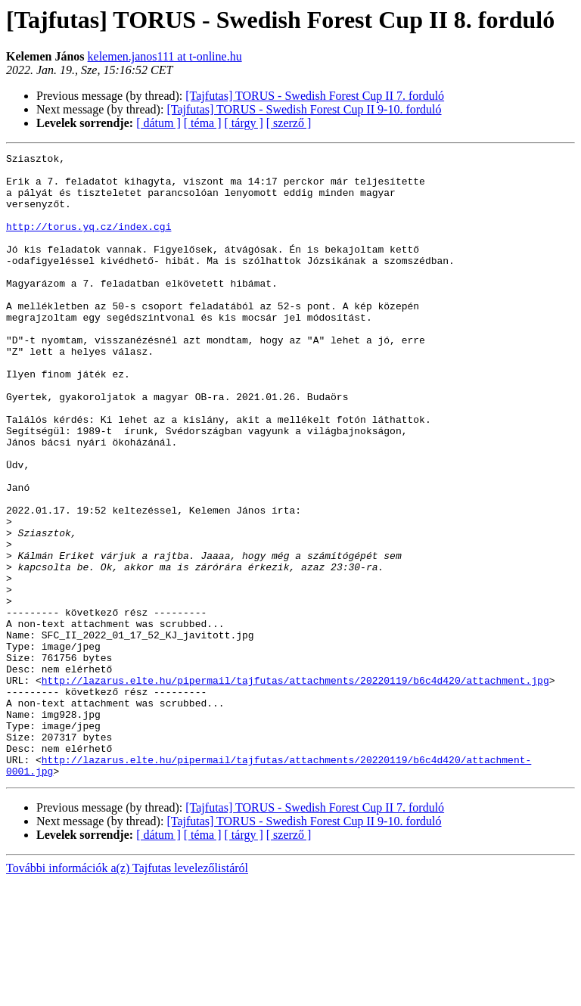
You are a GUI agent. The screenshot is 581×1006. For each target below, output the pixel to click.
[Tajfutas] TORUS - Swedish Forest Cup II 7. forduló (314, 95)
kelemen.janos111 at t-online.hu (165, 56)
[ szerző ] (289, 122)
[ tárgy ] (244, 122)
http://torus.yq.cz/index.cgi (88, 242)
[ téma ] (203, 122)
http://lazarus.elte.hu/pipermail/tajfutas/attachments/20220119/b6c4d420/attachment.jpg (295, 786)
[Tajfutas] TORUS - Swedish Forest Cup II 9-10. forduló (303, 109)
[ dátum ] (158, 122)
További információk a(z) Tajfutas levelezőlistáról (127, 992)
